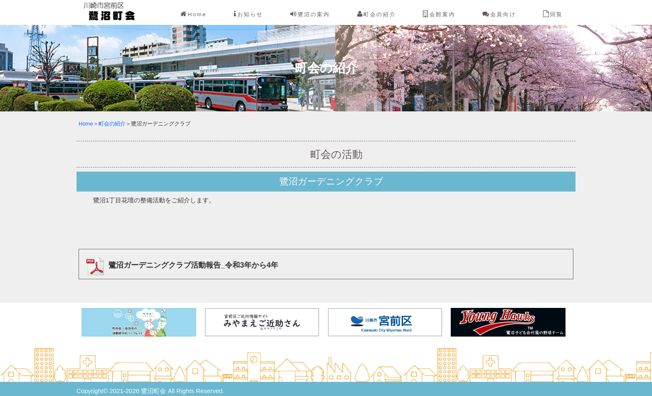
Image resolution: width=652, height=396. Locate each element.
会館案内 (439, 14)
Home (193, 14)
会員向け (499, 14)
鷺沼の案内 (310, 14)
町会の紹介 (376, 14)
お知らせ (248, 14)
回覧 (553, 14)
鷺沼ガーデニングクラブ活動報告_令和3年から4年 (180, 265)
